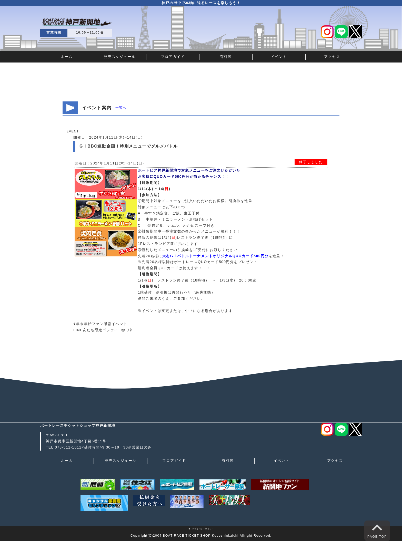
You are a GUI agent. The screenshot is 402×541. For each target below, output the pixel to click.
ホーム (67, 57)
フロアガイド (173, 57)
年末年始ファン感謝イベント (101, 324)
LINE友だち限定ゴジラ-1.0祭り (101, 330)
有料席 (226, 57)
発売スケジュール (119, 57)
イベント (279, 57)
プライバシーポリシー (201, 529)
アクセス (332, 57)
